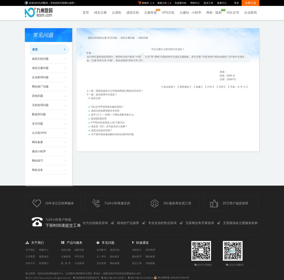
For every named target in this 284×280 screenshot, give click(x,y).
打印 (209, 87)
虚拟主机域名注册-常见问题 (102, 37)
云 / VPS (101, 256)
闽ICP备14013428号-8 (142, 278)
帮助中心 (195, 3)
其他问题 (49, 95)
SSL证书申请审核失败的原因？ (107, 107)
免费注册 (250, 3)
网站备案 (49, 142)
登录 (236, 3)
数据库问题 (49, 114)
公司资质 (30, 256)
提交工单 (208, 3)
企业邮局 (250, 12)
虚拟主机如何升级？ (101, 130)
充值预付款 (180, 3)
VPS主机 (168, 12)
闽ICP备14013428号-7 (115, 278)
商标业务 (49, 169)
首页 (86, 12)
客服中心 (44, 249)
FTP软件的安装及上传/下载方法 (108, 122)
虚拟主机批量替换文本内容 (105, 111)
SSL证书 (233, 12)
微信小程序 (49, 151)
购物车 (146, 3)
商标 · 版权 (214, 11)
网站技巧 (49, 160)
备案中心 (222, 3)
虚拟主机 (132, 12)
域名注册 (100, 12)
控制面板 (150, 263)
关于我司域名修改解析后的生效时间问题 (112, 134)
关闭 (221, 87)
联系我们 (44, 263)
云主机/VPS (49, 132)
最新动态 (44, 256)
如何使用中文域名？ (106, 94)
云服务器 (151, 11)
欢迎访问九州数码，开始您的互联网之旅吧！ (52, 3)
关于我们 (30, 249)
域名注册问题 (49, 68)
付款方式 (30, 263)
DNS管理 (150, 249)
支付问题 (49, 123)
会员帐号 (101, 249)
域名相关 (114, 256)
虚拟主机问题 (49, 58)
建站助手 (137, 256)
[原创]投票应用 (99, 118)
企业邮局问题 (49, 77)
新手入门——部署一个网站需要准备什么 (112, 114)
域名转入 (137, 249)
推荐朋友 (184, 87)
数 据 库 (66, 263)
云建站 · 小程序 (190, 12)
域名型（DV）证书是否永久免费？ (109, 126)
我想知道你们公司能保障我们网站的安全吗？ (119, 90)
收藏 (198, 87)
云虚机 (116, 12)
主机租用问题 (49, 105)
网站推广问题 (49, 86)
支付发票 (101, 263)
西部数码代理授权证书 (87, 278)
